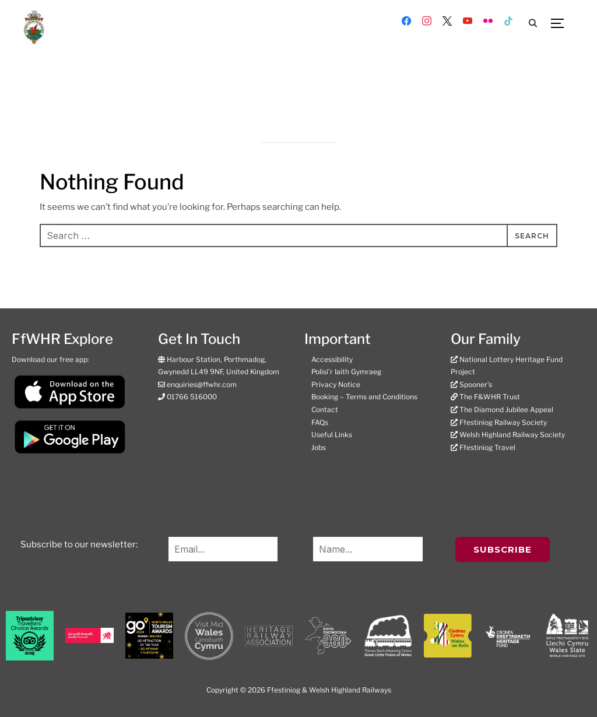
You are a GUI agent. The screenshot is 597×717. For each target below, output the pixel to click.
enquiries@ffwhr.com (201, 384)
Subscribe (502, 549)
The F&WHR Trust (489, 396)
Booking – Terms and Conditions (364, 396)
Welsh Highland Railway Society (512, 434)
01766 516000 (191, 396)
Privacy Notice (335, 384)
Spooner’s (475, 384)
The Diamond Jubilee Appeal (506, 409)
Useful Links (331, 434)
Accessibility (332, 359)
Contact (324, 409)
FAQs (319, 422)
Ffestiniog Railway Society (503, 422)
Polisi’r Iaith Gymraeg (346, 371)
